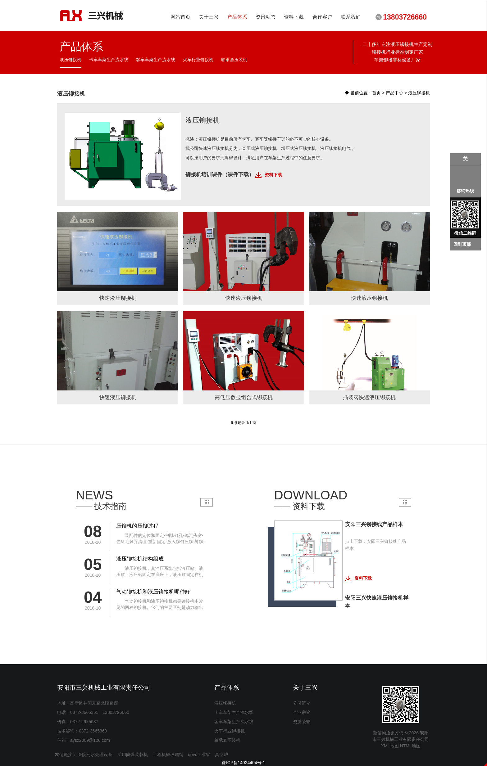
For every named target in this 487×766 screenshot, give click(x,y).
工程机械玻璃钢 (168, 754)
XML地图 (390, 745)
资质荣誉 (301, 721)
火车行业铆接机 (229, 730)
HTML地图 (410, 745)
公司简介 (301, 703)
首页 (376, 92)
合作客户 (322, 17)
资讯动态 (265, 17)
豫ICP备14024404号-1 (243, 762)
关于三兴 (209, 17)
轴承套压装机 (227, 740)
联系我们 (350, 17)
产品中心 (394, 92)
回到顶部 (462, 244)
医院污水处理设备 (95, 754)
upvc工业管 (199, 754)
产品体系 (237, 17)
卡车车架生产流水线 (233, 712)
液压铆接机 (419, 92)
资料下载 (294, 17)
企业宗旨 (301, 712)
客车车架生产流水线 (233, 721)
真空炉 (221, 754)
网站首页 (180, 17)
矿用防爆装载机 (132, 754)
